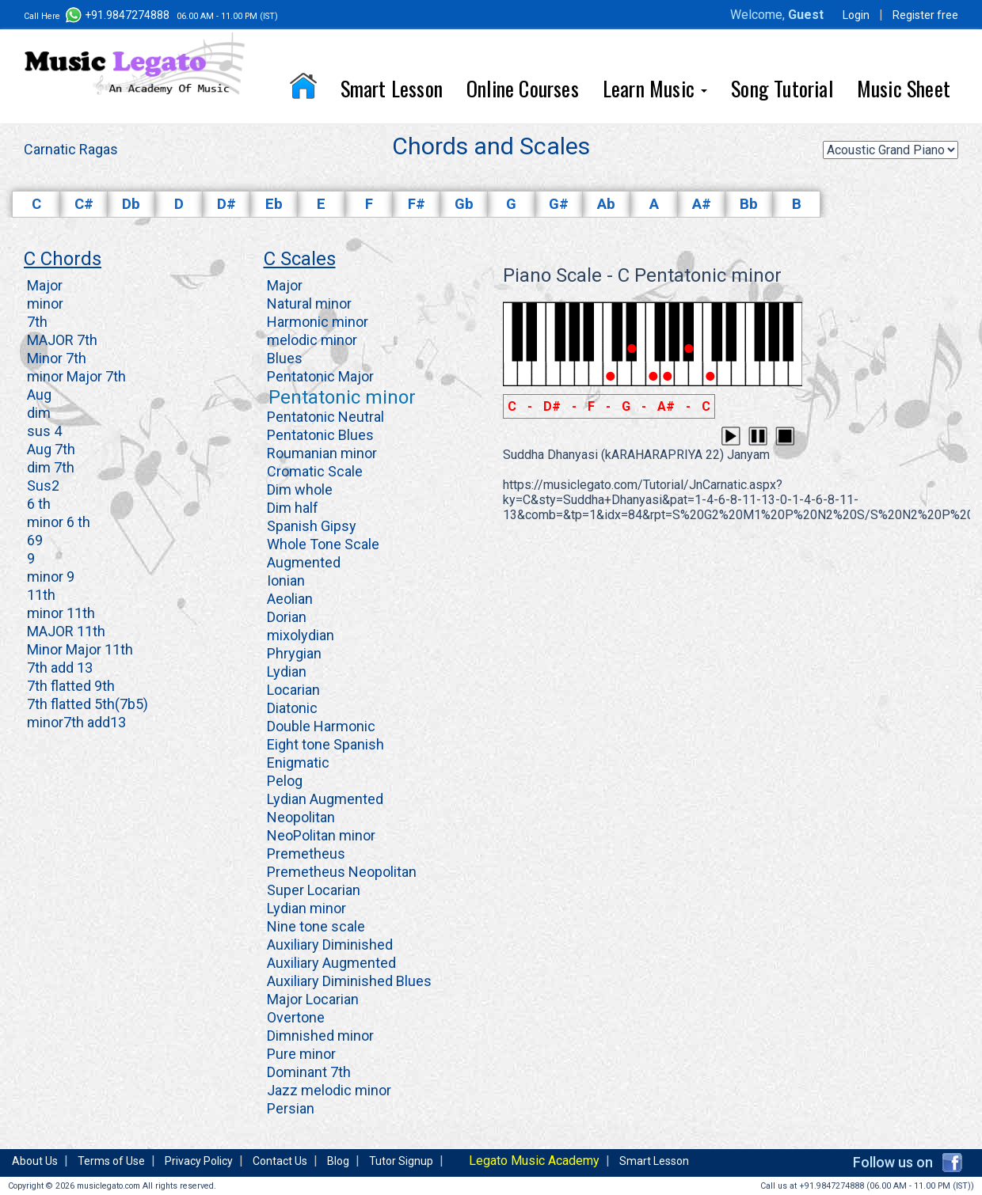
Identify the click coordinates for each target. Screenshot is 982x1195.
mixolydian (299, 635)
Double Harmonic (319, 726)
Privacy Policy (199, 1161)
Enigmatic (296, 762)
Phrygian (293, 653)
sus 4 (43, 431)
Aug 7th (49, 449)
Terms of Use (111, 1161)
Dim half (291, 507)
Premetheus (304, 853)
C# (83, 204)
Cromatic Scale (313, 471)
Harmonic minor (316, 321)
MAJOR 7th (60, 340)
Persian (289, 1108)
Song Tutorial (782, 88)
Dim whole (298, 489)
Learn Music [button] (655, 88)
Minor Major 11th (78, 649)
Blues (283, 358)
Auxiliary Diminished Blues (348, 981)
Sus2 (41, 485)
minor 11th (59, 613)
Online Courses (522, 88)
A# (701, 204)
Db (131, 204)
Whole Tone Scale (321, 544)
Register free (925, 15)
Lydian (285, 671)
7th (36, 321)
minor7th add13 (75, 722)
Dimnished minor (319, 1035)
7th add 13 (58, 667)
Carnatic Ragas (71, 149)
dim (37, 412)
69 (33, 540)
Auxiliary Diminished (328, 944)
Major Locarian (311, 999)
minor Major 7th (75, 376)
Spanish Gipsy (310, 526)
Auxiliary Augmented (330, 962)
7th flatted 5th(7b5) (86, 704)
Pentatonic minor (340, 397)
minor (43, 303)
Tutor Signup (401, 1161)
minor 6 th (57, 522)
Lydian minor (305, 908)
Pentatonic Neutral (324, 416)
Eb (274, 204)
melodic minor (310, 340)
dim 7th (49, 467)
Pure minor (300, 1053)
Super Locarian (312, 890)
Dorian (285, 617)
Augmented (302, 562)
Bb (749, 204)
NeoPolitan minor (319, 835)
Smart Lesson (392, 88)
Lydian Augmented (323, 799)
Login (856, 15)
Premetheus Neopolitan (340, 871)
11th (39, 594)
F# (416, 204)
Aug (37, 394)
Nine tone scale (314, 926)
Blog (338, 1161)
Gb (464, 204)
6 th (37, 503)
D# (226, 204)
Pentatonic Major (319, 376)
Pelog (283, 780)
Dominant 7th (307, 1072)
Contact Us (280, 1161)
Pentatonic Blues (319, 435)
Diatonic (291, 708)
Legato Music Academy (534, 1160)
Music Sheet (903, 88)
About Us (35, 1161)
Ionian (284, 580)
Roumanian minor (320, 453)
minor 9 (49, 576)
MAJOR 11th (64, 631)
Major (43, 285)
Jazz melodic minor (327, 1090)
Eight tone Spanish (324, 744)
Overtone (294, 1017)
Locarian (292, 689)
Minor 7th (55, 358)
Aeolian (288, 598)
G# (559, 204)
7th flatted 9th (69, 685)
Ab (606, 204)
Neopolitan (299, 817)
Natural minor (308, 303)
